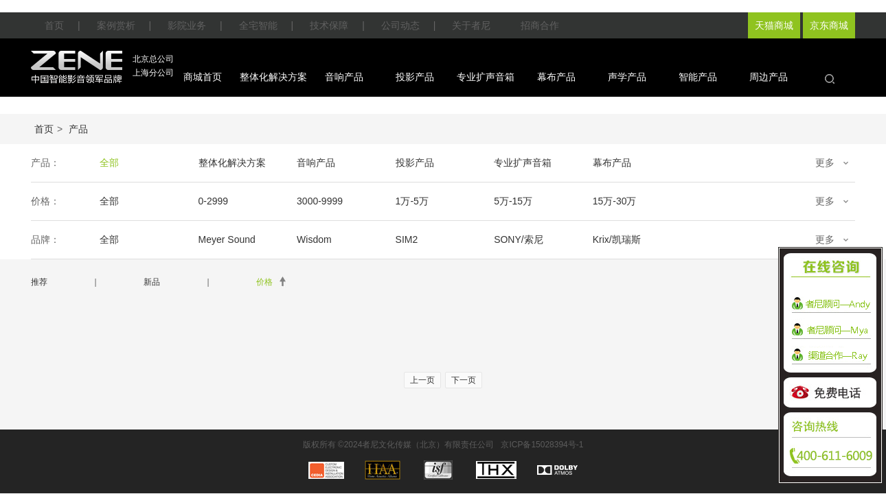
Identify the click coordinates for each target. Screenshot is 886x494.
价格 (264, 282)
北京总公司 (153, 59)
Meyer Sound (226, 239)
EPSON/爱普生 (720, 239)
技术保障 (329, 25)
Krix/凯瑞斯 (614, 239)
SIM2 (405, 239)
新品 (152, 282)
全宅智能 (258, 25)
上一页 (422, 380)
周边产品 (768, 76)
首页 (54, 25)
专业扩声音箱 (485, 76)
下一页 (463, 380)
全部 (109, 162)
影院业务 (187, 25)
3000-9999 (319, 201)
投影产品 (415, 76)
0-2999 (213, 201)
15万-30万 (612, 201)
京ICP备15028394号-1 (542, 444)
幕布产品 (556, 76)
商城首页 (202, 76)
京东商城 (829, 25)
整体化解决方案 (273, 76)
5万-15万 (511, 201)
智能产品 (698, 76)
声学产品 (627, 76)
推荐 (39, 282)
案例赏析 (116, 25)
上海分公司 (153, 73)
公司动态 (400, 25)
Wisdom (313, 239)
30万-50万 (710, 201)
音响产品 (344, 76)
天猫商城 (774, 25)
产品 (78, 129)
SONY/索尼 (516, 239)
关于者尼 (471, 25)
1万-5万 (410, 201)
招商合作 (540, 25)
